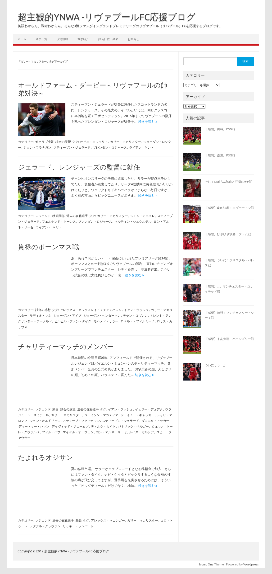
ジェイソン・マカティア (101, 415)
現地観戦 (62, 39)
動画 (55, 409)
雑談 (79, 520)
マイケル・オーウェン (78, 432)
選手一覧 (41, 39)
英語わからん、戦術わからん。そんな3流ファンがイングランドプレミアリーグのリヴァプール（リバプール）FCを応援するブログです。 (120, 26)
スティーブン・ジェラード (72, 147)
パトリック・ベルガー (133, 426)
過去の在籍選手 (77, 215)
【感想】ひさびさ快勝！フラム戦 (228, 234)
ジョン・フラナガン (37, 147)
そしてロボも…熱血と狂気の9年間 (228, 181)
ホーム (22, 39)
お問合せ (133, 39)
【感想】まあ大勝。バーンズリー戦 (229, 338)
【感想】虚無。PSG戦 (220, 155)
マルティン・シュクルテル (132, 221)
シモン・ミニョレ (142, 215)
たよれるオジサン (45, 457)
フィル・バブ (51, 432)
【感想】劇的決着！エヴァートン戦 (229, 207)
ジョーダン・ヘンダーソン (102, 315)
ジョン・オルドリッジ (45, 420)
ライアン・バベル (48, 227)
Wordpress (251, 564)
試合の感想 (43, 309)
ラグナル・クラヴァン (45, 526)
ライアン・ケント (141, 147)
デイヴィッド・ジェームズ (70, 426)
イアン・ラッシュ (136, 309)
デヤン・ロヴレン (135, 315)
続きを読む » (147, 121)
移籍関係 (58, 215)
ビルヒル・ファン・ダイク (72, 321)
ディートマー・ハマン (33, 426)
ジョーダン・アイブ (67, 315)
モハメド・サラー (106, 321)
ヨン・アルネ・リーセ (111, 432)
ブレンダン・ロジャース (110, 147)
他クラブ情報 (44, 141)
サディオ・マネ (40, 315)
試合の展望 (63, 141)
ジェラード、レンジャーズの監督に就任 (79, 167)
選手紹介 (83, 39)
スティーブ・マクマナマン (81, 420)
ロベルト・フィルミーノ (137, 321)
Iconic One (206, 564)
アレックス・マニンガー (108, 520)
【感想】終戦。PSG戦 (220, 129)
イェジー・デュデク (149, 409)
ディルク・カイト (103, 426)
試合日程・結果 (108, 39)
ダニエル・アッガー (155, 420)
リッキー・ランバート (78, 526)
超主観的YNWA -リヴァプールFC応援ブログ (106, 17)
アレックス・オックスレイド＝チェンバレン (91, 309)
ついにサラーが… (217, 365)
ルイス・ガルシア (141, 432)
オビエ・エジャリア (94, 141)
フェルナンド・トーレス (59, 221)
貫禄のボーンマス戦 (48, 246)
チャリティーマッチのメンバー (66, 346)
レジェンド (43, 215)
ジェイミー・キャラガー (137, 415)
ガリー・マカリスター (125, 141)
